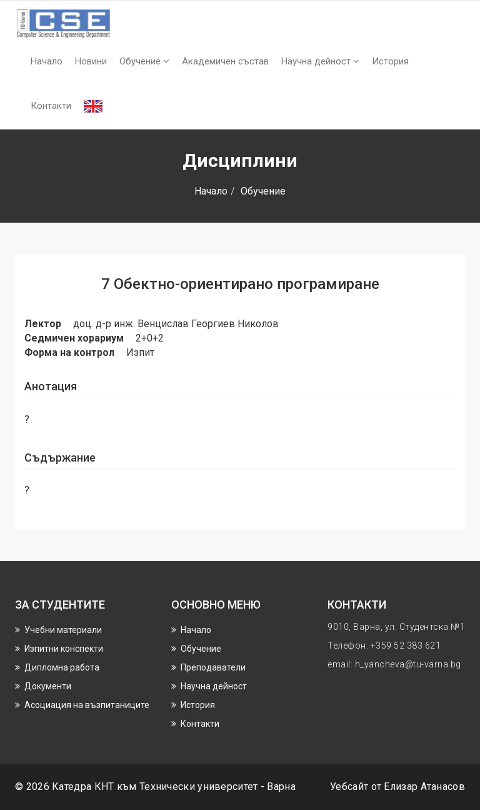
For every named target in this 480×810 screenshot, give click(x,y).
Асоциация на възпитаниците (86, 705)
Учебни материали (63, 630)
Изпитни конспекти (63, 649)
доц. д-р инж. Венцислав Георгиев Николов (176, 324)
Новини (91, 61)
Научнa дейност (320, 61)
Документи (47, 686)
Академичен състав (225, 61)
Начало (46, 61)
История (390, 61)
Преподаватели (213, 667)
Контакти (51, 105)
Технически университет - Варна (217, 786)
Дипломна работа (61, 667)
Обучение (144, 61)
